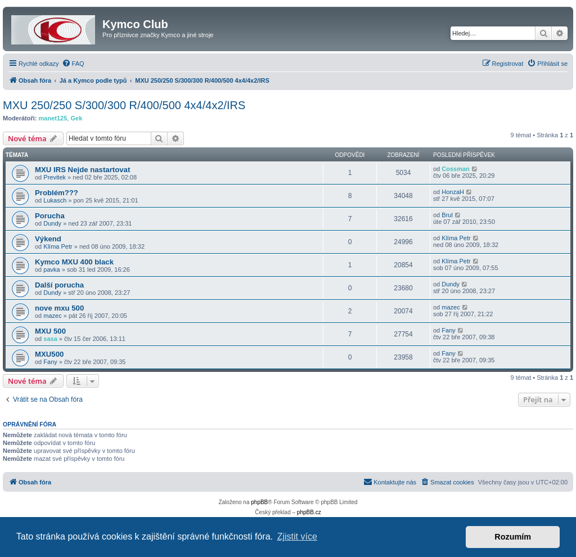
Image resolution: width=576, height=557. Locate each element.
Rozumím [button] (512, 536)
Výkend (48, 239)
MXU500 (49, 354)
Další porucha (59, 285)
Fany (448, 330)
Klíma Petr (57, 246)
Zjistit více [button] (297, 536)
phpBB (259, 502)
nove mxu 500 (59, 308)
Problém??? (56, 192)
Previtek (54, 177)
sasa (50, 338)
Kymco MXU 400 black (74, 262)
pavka (51, 269)
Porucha (50, 216)
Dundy (52, 223)
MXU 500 (50, 331)
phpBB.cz (309, 512)
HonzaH (453, 191)
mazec (52, 315)
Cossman (456, 168)
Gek (76, 118)
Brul (447, 215)
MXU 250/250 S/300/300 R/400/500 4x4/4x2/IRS (124, 105)
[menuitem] (73, 63)
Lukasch (54, 200)
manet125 (53, 118)
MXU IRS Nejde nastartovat (82, 169)
